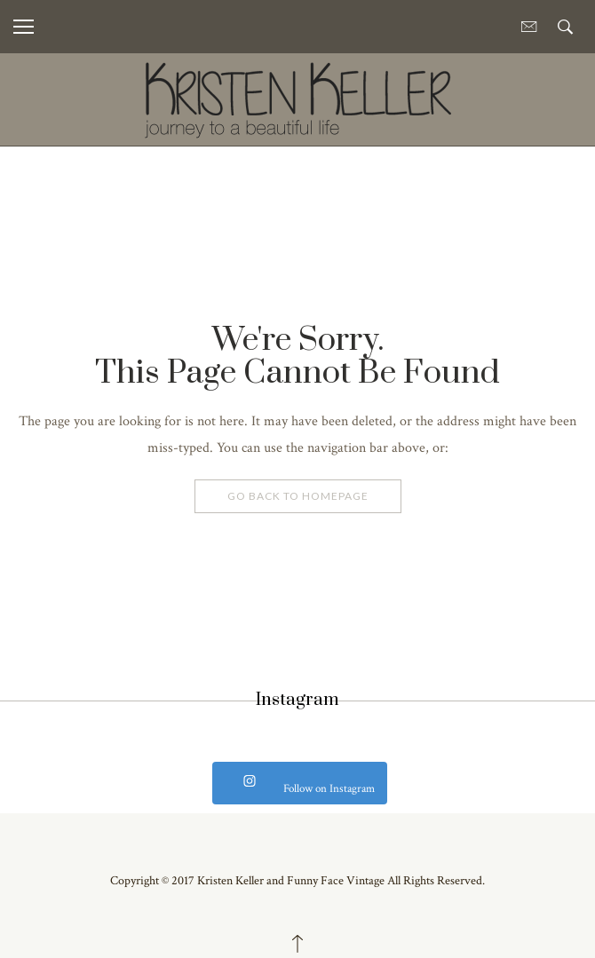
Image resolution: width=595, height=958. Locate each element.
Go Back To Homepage (298, 496)
